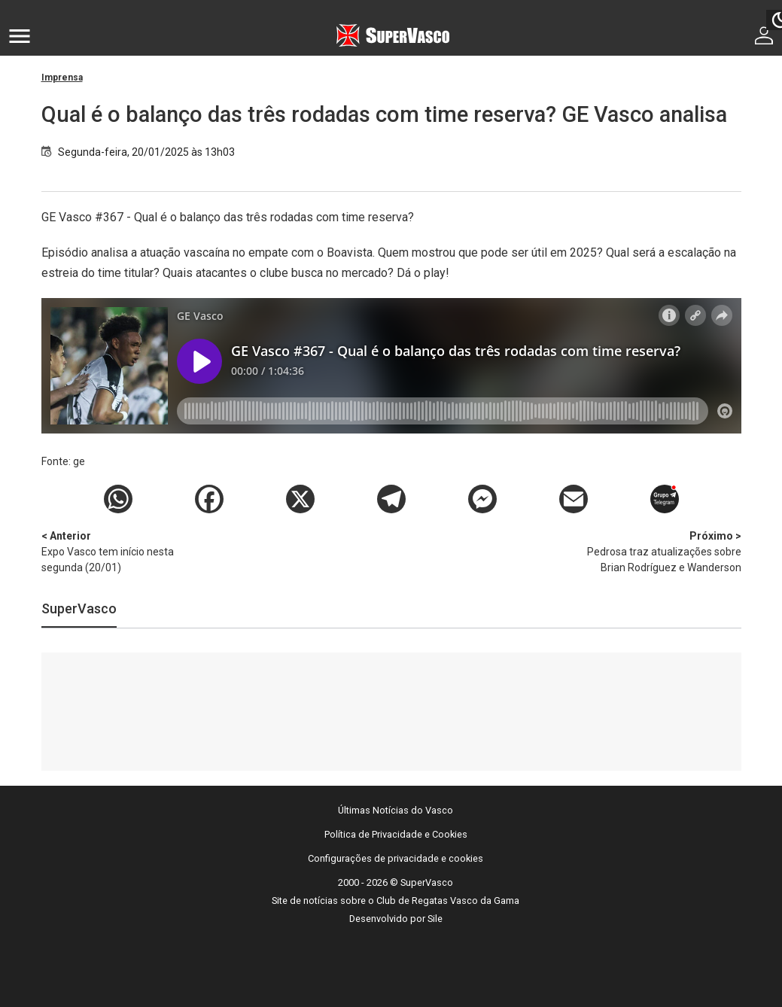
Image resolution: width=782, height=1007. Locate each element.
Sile (435, 918)
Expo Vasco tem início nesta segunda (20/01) (120, 550)
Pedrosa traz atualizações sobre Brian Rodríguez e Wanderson (662, 550)
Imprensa (62, 77)
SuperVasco (79, 608)
